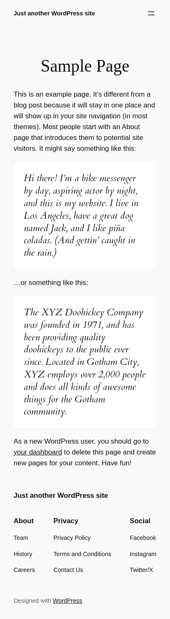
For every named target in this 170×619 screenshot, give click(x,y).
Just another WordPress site (54, 13)
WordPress (67, 600)
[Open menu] (151, 13)
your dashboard (38, 452)
